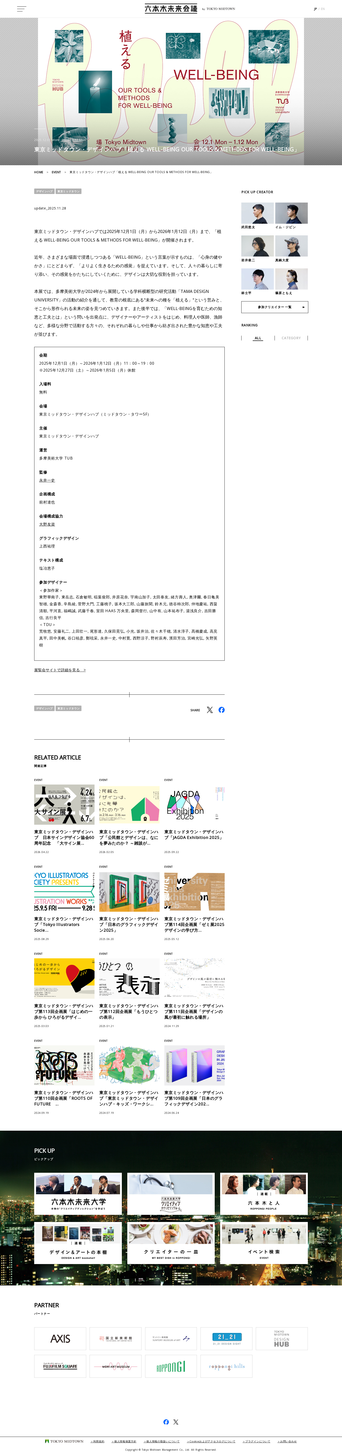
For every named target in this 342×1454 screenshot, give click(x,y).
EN (323, 10)
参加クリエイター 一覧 (275, 307)
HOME (38, 172)
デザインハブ (45, 191)
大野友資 (47, 524)
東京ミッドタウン (71, 191)
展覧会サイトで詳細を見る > (63, 670)
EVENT (56, 172)
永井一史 (47, 480)
